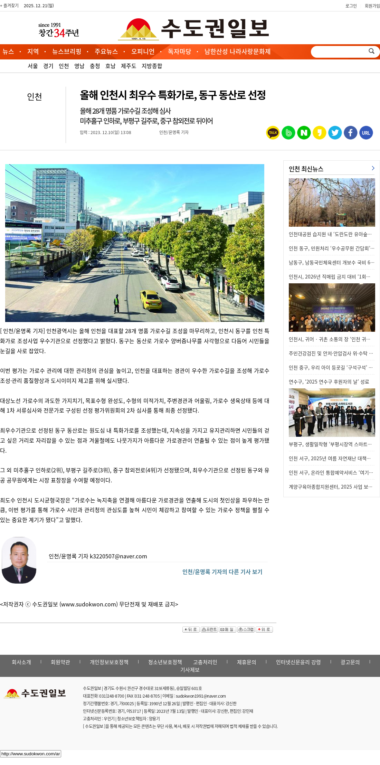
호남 (110, 66)
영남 (79, 66)
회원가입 (372, 6)
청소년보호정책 (165, 662)
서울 (33, 66)
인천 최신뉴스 (306, 168)
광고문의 (350, 662)
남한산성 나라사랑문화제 (238, 51)
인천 (64, 66)
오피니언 (143, 51)
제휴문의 (246, 662)
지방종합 (152, 66)
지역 (33, 51)
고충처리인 (205, 662)
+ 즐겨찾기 (9, 5)
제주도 (128, 66)
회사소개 (21, 662)
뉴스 (8, 51)
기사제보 (190, 669)
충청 (95, 66)
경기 (48, 66)
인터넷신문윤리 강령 (298, 662)
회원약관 (60, 662)
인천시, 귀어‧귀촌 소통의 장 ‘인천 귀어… (332, 339)
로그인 (351, 6)
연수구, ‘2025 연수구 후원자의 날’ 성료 (329, 381)
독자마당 (179, 51)
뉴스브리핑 (67, 51)
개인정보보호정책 (109, 662)
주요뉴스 (106, 51)
